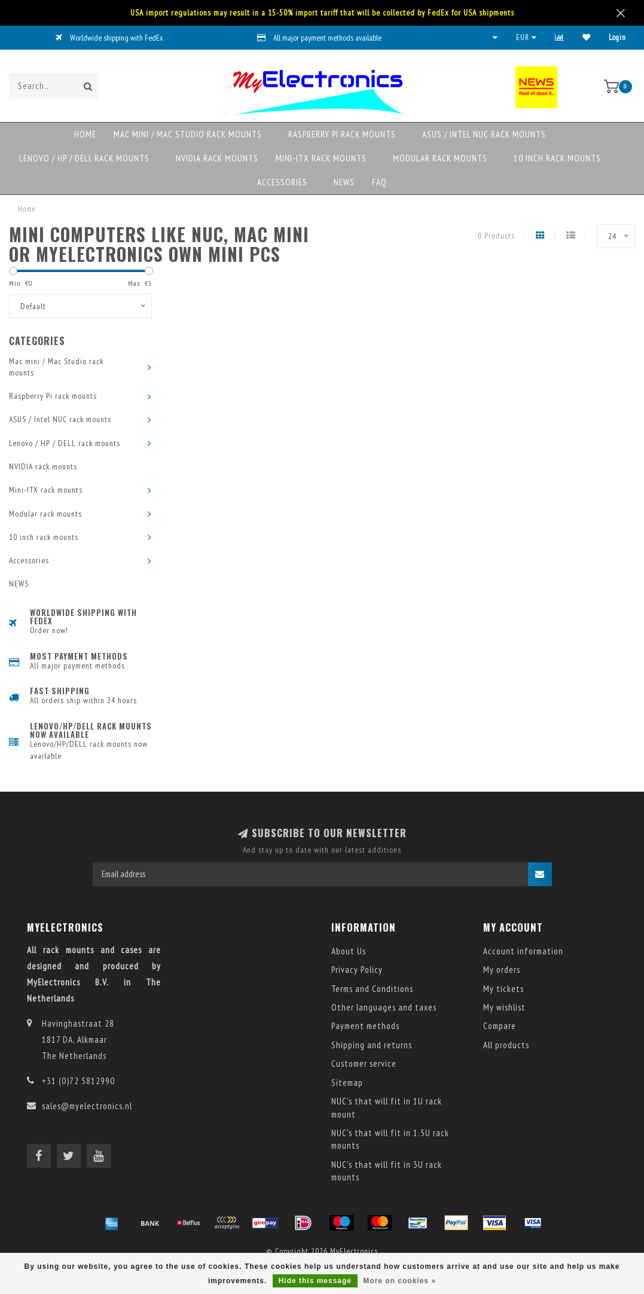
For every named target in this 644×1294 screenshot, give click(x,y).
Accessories (282, 182)
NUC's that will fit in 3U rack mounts (386, 1171)
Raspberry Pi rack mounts (342, 134)
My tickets (503, 988)
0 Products (496, 235)
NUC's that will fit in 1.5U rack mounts (390, 1139)
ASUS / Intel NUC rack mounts (484, 134)
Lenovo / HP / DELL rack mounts (84, 158)
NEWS (344, 182)
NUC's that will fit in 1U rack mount (386, 1107)
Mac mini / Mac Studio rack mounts (188, 134)
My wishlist (504, 1007)
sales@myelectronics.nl (87, 1106)
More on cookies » (399, 1281)
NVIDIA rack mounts (217, 158)
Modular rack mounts (440, 158)
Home (85, 134)
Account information (523, 951)
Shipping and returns (371, 1045)
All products (506, 1045)
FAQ (379, 182)
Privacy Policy (357, 969)
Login (617, 37)
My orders (501, 969)
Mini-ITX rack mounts (321, 158)
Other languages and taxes (384, 1007)
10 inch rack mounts (557, 158)
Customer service (363, 1063)
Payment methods (365, 1025)
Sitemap (347, 1082)
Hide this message (315, 1281)
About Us (348, 951)
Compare (499, 1025)
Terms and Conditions (372, 988)
